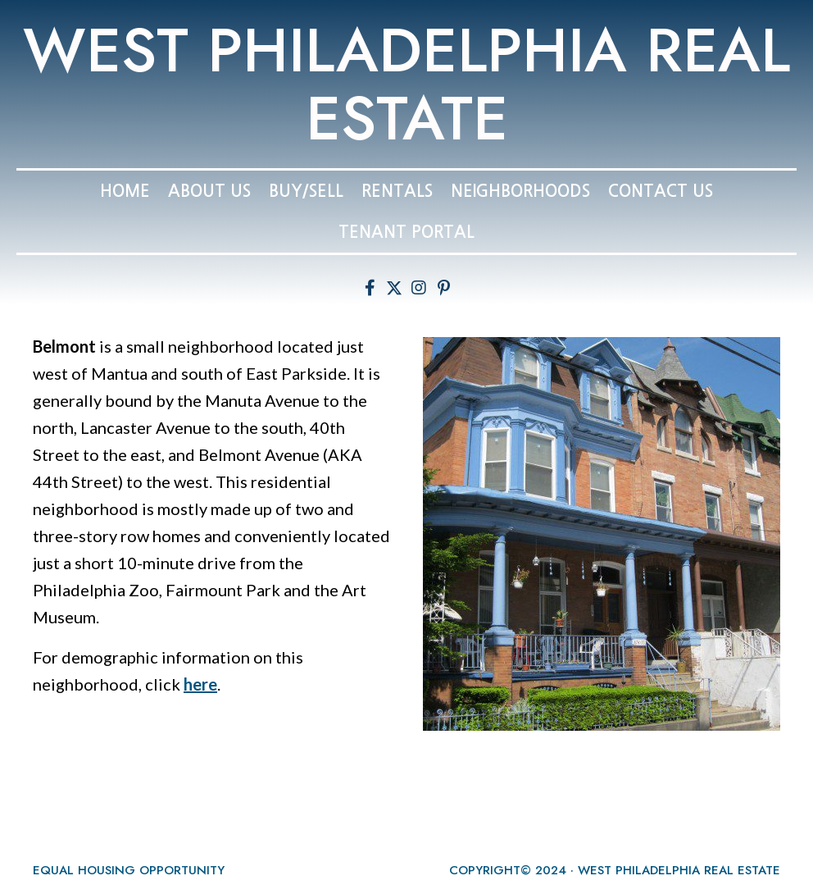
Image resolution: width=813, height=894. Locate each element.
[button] (369, 287)
